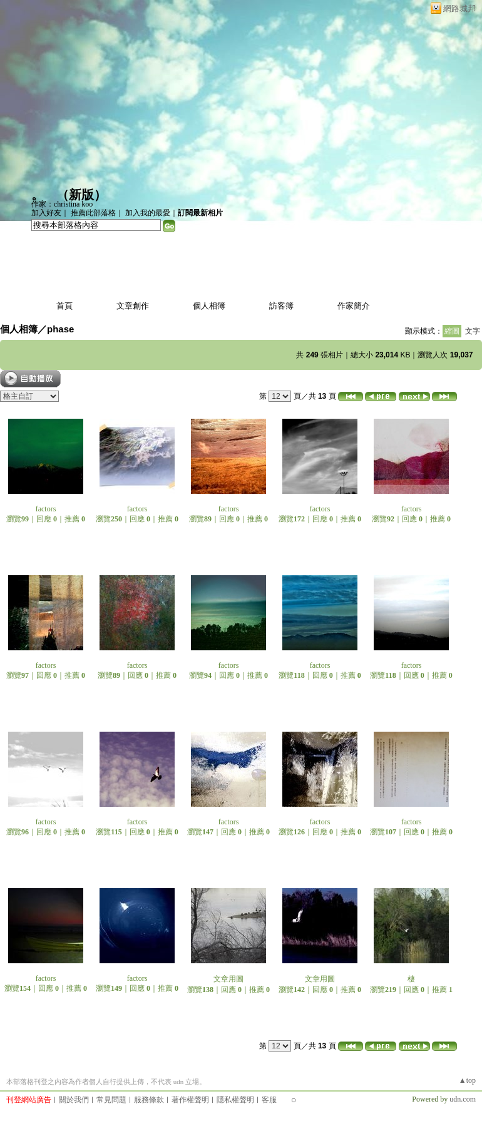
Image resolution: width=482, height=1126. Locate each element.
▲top (467, 1080)
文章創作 (132, 305)
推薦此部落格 (93, 212)
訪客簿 (281, 305)
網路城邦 (459, 8)
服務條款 (149, 1099)
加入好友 (46, 212)
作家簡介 (353, 305)
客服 (269, 1099)
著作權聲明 (190, 1099)
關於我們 (74, 1099)
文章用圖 (228, 979)
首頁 (64, 305)
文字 (472, 331)
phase (60, 329)
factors (46, 508)
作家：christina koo (62, 204)
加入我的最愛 (147, 212)
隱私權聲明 (235, 1099)
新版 (81, 195)
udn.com (462, 1099)
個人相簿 (209, 305)
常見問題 (111, 1099)
